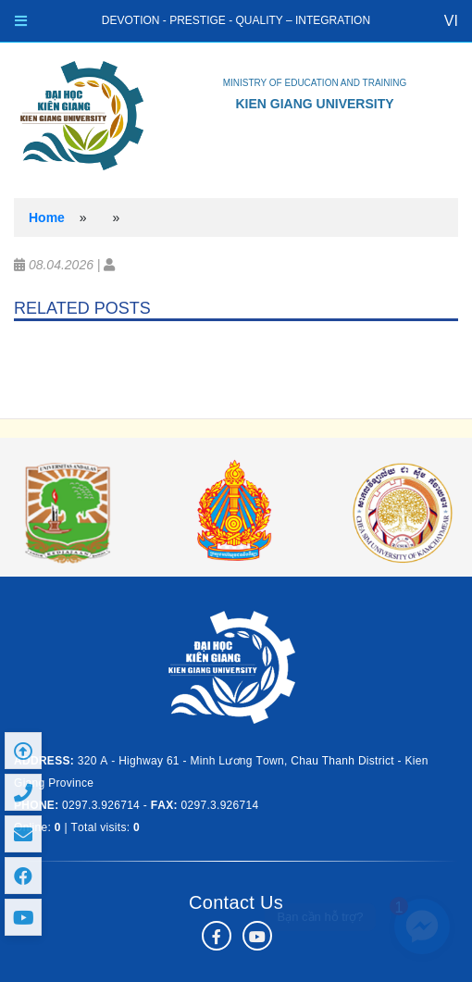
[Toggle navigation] (21, 21)
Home (47, 217)
